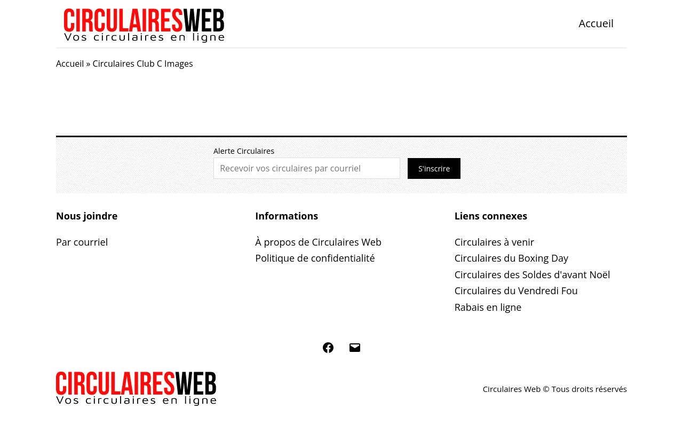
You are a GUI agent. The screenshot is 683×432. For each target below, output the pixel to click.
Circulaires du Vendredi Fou (516, 290)
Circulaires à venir (494, 241)
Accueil (596, 23)
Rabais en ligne (488, 307)
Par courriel (82, 241)
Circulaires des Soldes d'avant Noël (532, 274)
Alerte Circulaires (243, 151)
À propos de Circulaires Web (318, 241)
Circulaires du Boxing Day (511, 258)
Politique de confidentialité (315, 258)
